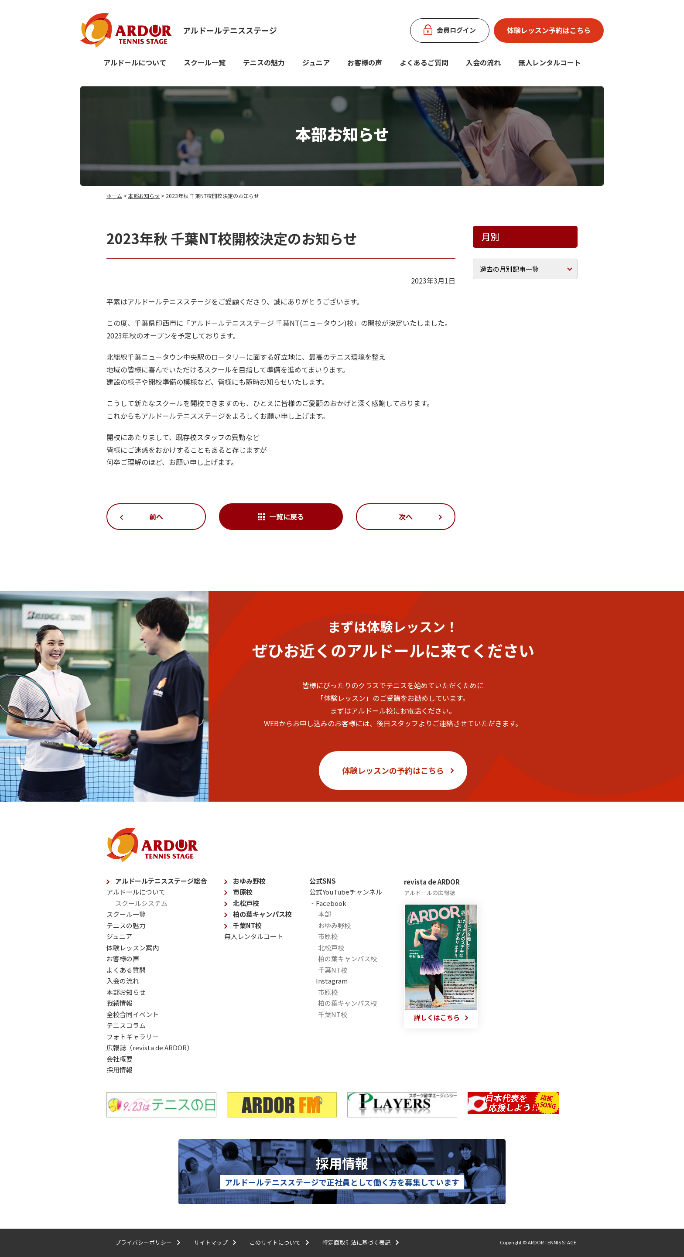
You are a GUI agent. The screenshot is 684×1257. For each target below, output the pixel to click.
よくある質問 (126, 969)
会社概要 (119, 1058)
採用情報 (119, 1069)
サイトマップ (211, 1242)
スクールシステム (141, 903)
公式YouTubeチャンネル (345, 891)
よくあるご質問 (424, 62)
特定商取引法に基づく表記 (356, 1242)
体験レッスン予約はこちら (549, 30)
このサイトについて (275, 1242)
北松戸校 (246, 903)
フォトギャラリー (132, 1036)
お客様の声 (364, 62)
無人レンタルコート (253, 936)
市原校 (243, 891)
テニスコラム (126, 1025)
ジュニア (316, 62)
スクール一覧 (205, 62)
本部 (324, 914)
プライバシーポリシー (143, 1242)
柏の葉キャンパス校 (262, 914)
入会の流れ (483, 62)
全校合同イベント (132, 1014)
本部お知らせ (144, 195)
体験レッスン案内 (132, 947)
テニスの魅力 (264, 62)
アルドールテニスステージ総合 (161, 880)
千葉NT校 (247, 925)
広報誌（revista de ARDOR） (149, 1047)
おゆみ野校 (249, 880)
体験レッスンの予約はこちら (393, 770)
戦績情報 (119, 1003)
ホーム (114, 195)
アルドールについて (134, 62)
